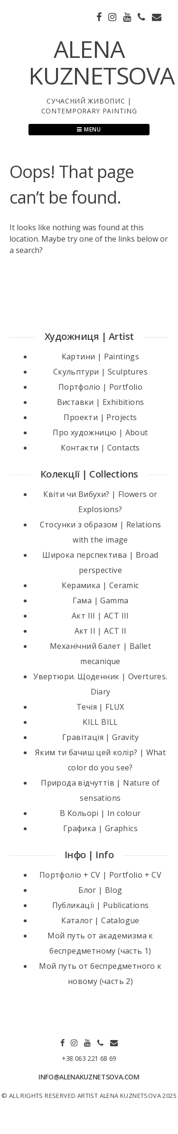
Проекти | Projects (100, 417)
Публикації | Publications (100, 905)
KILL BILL (100, 722)
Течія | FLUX (100, 707)
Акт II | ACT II (101, 631)
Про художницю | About (100, 432)
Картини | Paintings (101, 356)
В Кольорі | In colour (100, 813)
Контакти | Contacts (100, 447)
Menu (89, 129)
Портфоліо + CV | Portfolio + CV (100, 875)
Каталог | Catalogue (100, 920)
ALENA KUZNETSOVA (101, 62)
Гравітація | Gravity (100, 737)
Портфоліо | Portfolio (100, 387)
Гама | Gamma (101, 600)
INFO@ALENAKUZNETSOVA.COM (89, 1076)
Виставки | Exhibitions (100, 402)
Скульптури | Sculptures (100, 371)
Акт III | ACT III (100, 615)
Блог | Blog (100, 890)
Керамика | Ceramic (100, 585)
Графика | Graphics (100, 828)
